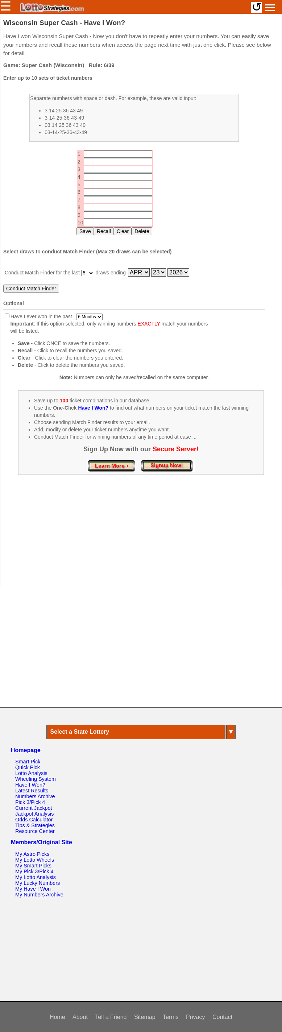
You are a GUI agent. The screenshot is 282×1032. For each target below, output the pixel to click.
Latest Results (31, 790)
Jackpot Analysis (34, 814)
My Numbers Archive (39, 895)
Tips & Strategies (35, 825)
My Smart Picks (33, 866)
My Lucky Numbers (37, 883)
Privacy (195, 1017)
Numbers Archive (35, 796)
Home (57, 1017)
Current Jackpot (33, 808)
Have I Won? (30, 785)
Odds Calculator (34, 819)
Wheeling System (35, 779)
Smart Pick (28, 761)
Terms (171, 1017)
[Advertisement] (141, 538)
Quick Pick (27, 767)
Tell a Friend (111, 1017)
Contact (222, 1017)
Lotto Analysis (31, 773)
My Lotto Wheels (34, 860)
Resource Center (35, 831)
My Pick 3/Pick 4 (34, 871)
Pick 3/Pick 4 (30, 802)
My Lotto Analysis (35, 877)
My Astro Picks (32, 854)
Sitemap (144, 1017)
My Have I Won (33, 889)
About (80, 1017)
